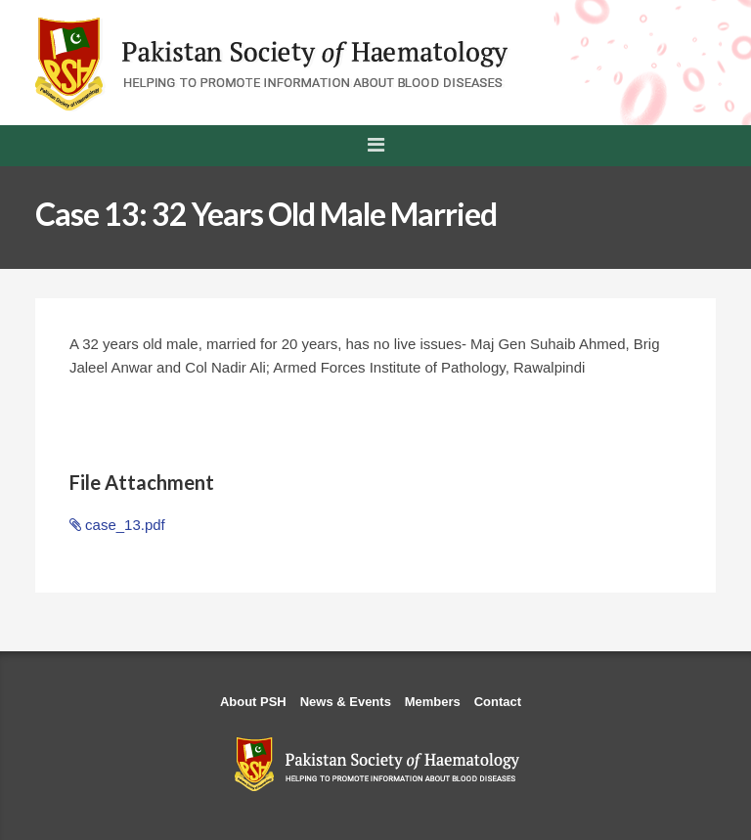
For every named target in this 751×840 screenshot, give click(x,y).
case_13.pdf (117, 524)
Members (433, 701)
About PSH (253, 701)
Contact (497, 701)
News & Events (345, 701)
